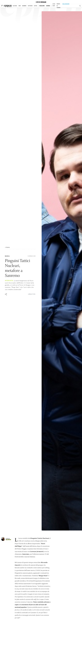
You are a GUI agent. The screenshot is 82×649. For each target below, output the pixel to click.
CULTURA (15, 5)
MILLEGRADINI (65, 4)
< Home (7, 247)
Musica (7, 256)
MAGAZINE (42, 5)
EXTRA (35, 5)
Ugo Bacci (8, 539)
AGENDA (48, 5)
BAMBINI (24, 5)
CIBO (19, 5)
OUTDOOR (30, 5)
